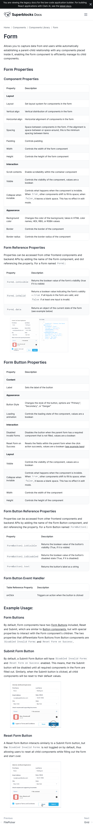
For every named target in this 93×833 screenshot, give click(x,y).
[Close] (90, 4)
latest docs (65, 6)
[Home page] (7, 27)
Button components (54, 629)
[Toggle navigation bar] (86, 14)
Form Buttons (59, 624)
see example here (75, 446)
